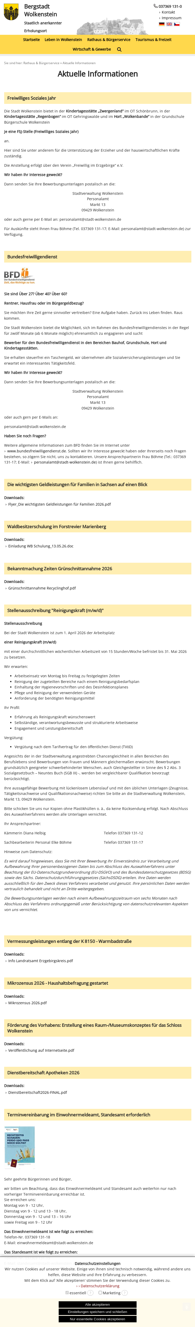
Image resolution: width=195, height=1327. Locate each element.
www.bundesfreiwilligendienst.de (36, 450)
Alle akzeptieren (97, 1304)
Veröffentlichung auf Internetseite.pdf (41, 1050)
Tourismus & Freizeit (153, 39)
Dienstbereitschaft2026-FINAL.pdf (37, 1092)
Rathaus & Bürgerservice (108, 39)
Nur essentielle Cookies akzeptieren (97, 1319)
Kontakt (168, 12)
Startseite (31, 39)
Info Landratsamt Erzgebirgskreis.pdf (40, 960)
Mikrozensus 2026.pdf (27, 1002)
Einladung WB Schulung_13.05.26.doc (40, 546)
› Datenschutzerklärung (99, 1285)
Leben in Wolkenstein (63, 39)
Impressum (171, 17)
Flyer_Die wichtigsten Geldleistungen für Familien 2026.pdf (59, 504)
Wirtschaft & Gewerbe (92, 49)
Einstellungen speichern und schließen (97, 1312)
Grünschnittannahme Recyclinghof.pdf (42, 588)
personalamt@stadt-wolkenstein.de (65, 462)
